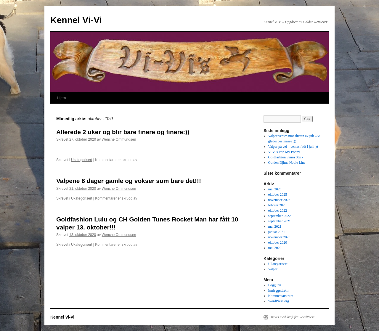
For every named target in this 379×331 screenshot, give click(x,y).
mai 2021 (275, 226)
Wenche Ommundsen (119, 139)
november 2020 (279, 237)
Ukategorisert (81, 160)
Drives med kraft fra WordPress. (292, 317)
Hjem (61, 98)
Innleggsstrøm (278, 290)
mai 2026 (275, 189)
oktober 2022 (277, 210)
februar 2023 (277, 205)
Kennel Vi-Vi (76, 20)
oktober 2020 (277, 242)
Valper (272, 269)
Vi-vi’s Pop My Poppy (284, 152)
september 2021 (279, 221)
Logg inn (274, 285)
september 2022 (279, 216)
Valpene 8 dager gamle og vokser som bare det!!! (128, 180)
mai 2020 (275, 248)
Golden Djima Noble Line (287, 162)
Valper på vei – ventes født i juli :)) (293, 146)
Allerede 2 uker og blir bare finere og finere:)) (122, 131)
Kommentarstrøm (280, 296)
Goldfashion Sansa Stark (285, 157)
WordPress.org (278, 301)
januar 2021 (276, 232)
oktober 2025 (277, 194)
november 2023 (279, 200)
